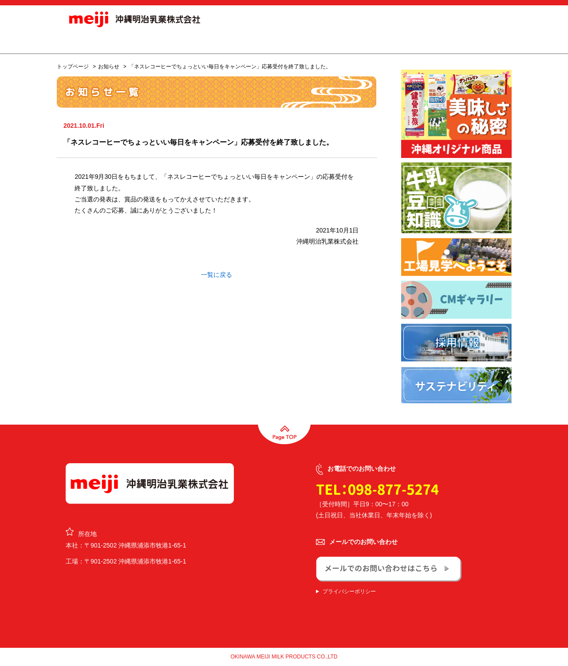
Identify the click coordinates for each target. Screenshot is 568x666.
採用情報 (360, 42)
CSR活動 (415, 42)
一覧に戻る (216, 274)
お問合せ (478, 42)
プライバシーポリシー (349, 591)
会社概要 (315, 42)
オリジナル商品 (261, 42)
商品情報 (207, 42)
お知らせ (163, 42)
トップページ (73, 66)
